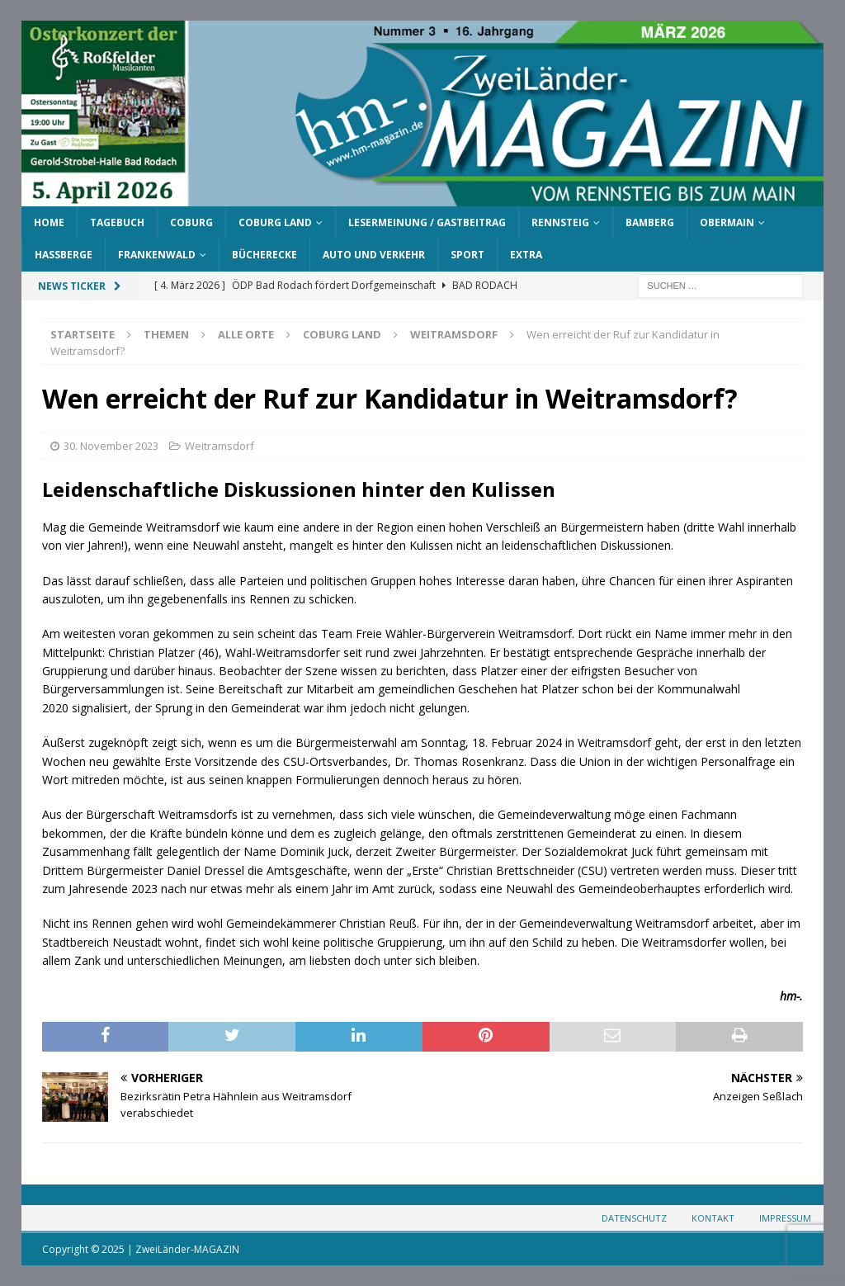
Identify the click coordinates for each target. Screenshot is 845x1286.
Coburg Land (275, 222)
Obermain (727, 222)
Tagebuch (117, 222)
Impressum (785, 1218)
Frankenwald (157, 255)
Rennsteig (560, 222)
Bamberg (649, 222)
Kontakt (713, 1218)
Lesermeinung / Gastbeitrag (427, 222)
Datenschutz (634, 1218)
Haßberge (63, 255)
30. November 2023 (111, 445)
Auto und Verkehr (374, 255)
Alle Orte (246, 334)
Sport (467, 255)
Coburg (191, 222)
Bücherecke (264, 255)
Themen (166, 334)
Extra (526, 255)
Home (49, 222)
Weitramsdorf (219, 445)
